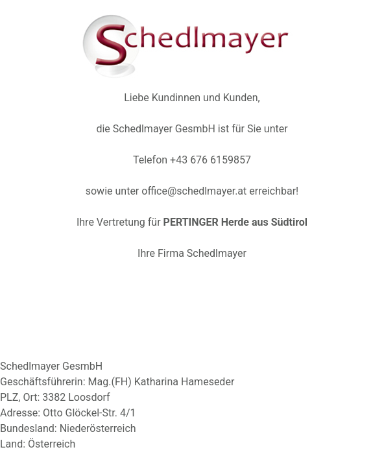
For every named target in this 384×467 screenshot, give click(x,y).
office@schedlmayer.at (193, 191)
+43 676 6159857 (210, 160)
